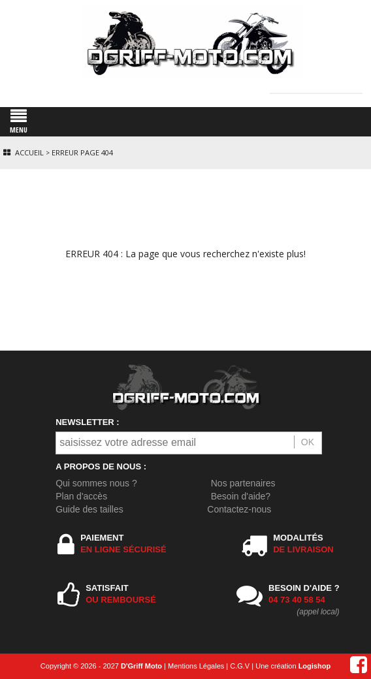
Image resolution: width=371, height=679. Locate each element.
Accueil (29, 152)
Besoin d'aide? (240, 496)
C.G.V (240, 666)
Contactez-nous (239, 509)
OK (307, 442)
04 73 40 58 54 (296, 600)
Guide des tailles (89, 509)
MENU (18, 121)
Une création (293, 666)
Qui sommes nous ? (96, 483)
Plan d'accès (81, 496)
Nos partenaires (243, 483)
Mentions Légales (196, 666)
